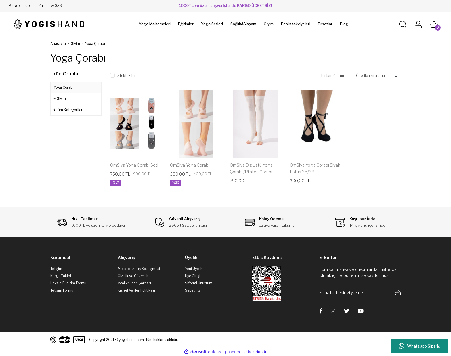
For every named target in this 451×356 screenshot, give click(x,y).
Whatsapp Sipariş (419, 346)
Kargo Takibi (60, 276)
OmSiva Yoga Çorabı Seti (134, 165)
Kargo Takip (19, 5)
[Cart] (434, 24)
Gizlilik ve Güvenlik (133, 276)
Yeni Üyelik (193, 268)
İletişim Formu (61, 290)
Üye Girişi (192, 276)
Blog (344, 24)
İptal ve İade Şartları (134, 283)
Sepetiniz (192, 290)
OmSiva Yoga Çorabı (189, 165)
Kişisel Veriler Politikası (136, 290)
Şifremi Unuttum (198, 283)
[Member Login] (418, 24)
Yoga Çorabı (95, 43)
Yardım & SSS (50, 5)
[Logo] (48, 24)
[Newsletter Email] (360, 292)
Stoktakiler (126, 75)
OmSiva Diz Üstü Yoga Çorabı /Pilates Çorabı (251, 168)
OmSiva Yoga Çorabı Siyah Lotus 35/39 (315, 168)
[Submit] (398, 292)
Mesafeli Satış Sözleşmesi (139, 268)
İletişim (56, 268)
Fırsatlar (325, 24)
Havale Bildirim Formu (68, 283)
